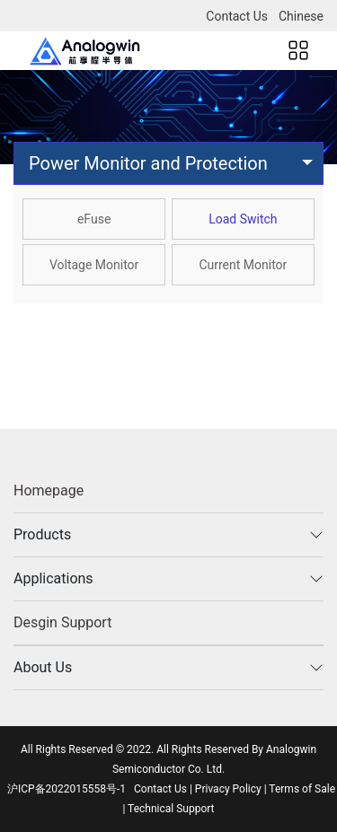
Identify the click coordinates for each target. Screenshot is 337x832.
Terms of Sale (302, 789)
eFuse (94, 219)
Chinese (301, 16)
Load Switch (242, 219)
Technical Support (171, 808)
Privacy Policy (228, 789)
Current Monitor (243, 265)
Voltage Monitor (93, 265)
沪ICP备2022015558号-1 (66, 789)
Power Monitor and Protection (148, 163)
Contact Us (237, 16)
